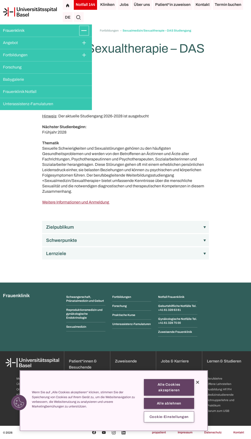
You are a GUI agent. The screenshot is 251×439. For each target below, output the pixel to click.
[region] (114, 400)
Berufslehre (214, 378)
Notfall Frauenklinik (171, 297)
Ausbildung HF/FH (219, 389)
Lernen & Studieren (224, 361)
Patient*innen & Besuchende (83, 364)
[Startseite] (30, 12)
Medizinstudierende (220, 394)
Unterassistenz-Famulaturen (28, 104)
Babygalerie (13, 79)
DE (68, 17)
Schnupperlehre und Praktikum (220, 402)
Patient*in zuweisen (172, 4)
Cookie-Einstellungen (169, 417)
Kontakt (203, 4)
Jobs (124, 4)
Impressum (185, 432)
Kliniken (107, 4)
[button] (19, 402)
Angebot (10, 43)
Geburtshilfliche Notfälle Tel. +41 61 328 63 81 (177, 308)
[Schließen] (197, 382)
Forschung (12, 67)
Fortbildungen (15, 55)
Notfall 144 (85, 4)
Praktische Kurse (123, 315)
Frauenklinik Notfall (20, 92)
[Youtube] (104, 432)
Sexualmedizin (76, 326)
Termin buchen (228, 4)
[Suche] (79, 17)
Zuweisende (126, 361)
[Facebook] (94, 432)
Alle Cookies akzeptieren (169, 387)
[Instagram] (114, 432)
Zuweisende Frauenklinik (175, 332)
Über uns (142, 4)
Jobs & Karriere (175, 361)
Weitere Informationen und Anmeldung (76, 202)
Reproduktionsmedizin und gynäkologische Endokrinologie (84, 313)
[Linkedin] (124, 432)
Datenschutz (213, 432)
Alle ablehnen (169, 403)
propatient (159, 432)
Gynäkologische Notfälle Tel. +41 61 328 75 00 (177, 321)
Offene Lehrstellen (219, 384)
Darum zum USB (218, 411)
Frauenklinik (14, 30)
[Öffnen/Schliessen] (84, 30)
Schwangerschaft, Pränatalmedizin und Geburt (85, 299)
